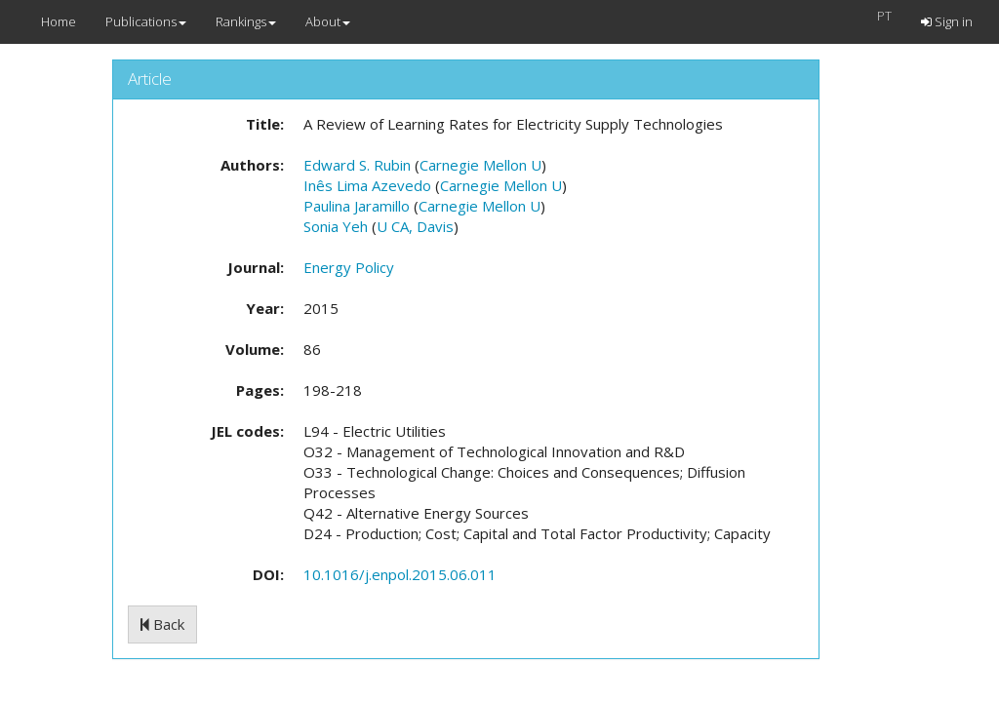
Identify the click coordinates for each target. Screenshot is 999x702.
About (327, 21)
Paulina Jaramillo (356, 205)
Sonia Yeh (335, 226)
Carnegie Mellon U (480, 165)
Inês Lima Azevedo (367, 185)
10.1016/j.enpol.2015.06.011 (400, 574)
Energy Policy (348, 267)
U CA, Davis (415, 226)
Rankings (246, 21)
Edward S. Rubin (357, 165)
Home (58, 21)
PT (884, 15)
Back (162, 624)
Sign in (947, 21)
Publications (145, 21)
